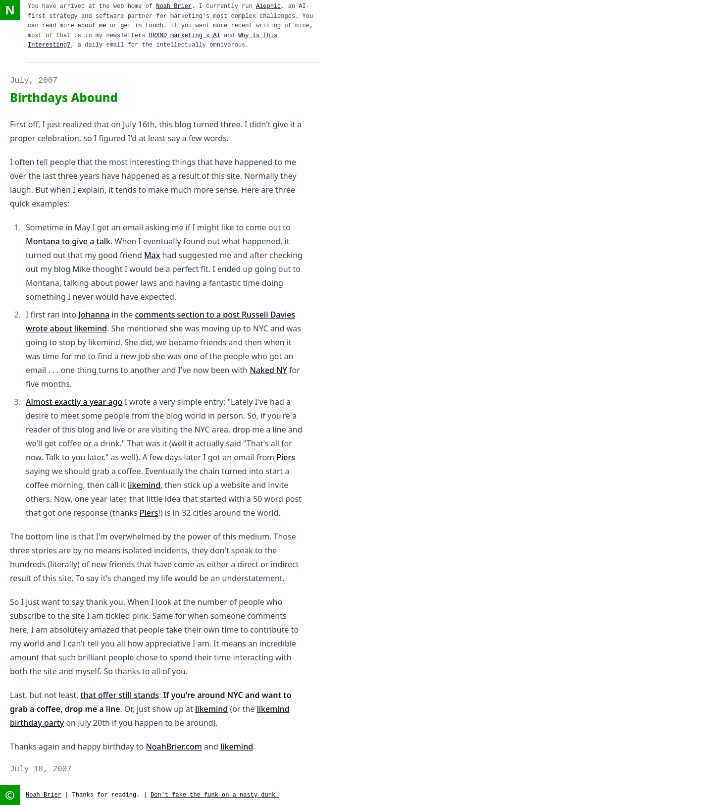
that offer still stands (119, 695)
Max (152, 255)
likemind (144, 485)
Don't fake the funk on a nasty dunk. (215, 795)
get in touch (141, 25)
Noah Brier (174, 6)
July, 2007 (33, 80)
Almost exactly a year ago (74, 401)
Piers (285, 457)
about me (92, 25)
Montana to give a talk (68, 241)
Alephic (268, 6)
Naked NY (268, 370)
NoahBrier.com (174, 746)
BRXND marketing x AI (184, 35)
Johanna (93, 314)
